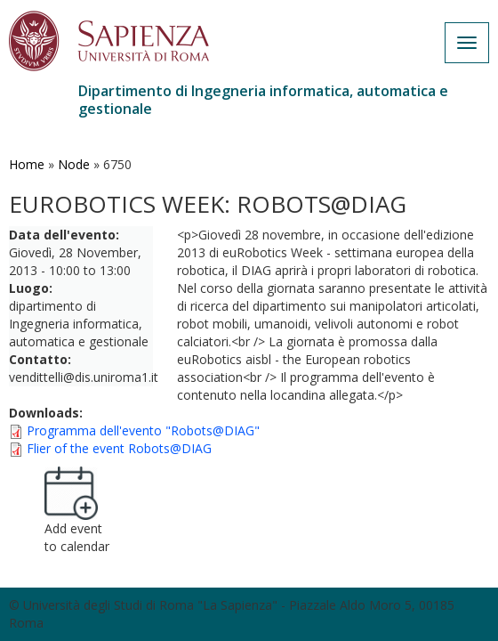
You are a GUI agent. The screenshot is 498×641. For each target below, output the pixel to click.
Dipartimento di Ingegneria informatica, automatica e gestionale (263, 99)
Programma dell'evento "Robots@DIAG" (143, 430)
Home (26, 164)
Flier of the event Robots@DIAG (119, 448)
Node (74, 164)
